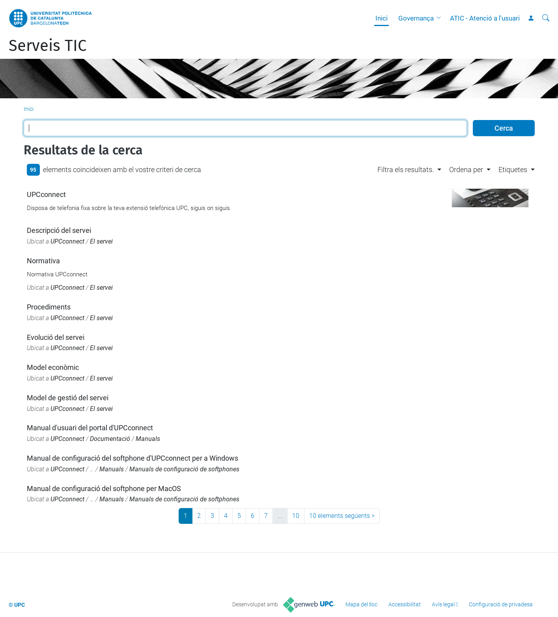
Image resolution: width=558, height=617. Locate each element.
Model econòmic (53, 367)
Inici (381, 18)
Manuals (148, 439)
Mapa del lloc (361, 604)
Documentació (110, 439)
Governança (416, 18)
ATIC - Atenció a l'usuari (485, 18)
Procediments (49, 307)
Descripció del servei (59, 230)
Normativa (43, 261)
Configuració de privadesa (501, 604)
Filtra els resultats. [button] (405, 169)
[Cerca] (545, 18)
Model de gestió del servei (67, 398)
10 (295, 515)
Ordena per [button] (466, 169)
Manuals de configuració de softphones (184, 469)
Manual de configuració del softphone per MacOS (104, 488)
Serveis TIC (47, 45)
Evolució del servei (55, 337)
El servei (101, 241)
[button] (440, 18)
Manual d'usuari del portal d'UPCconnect (90, 428)
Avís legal (443, 604)
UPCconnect (46, 194)
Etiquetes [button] (512, 169)
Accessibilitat (404, 604)
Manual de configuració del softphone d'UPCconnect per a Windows (132, 458)
